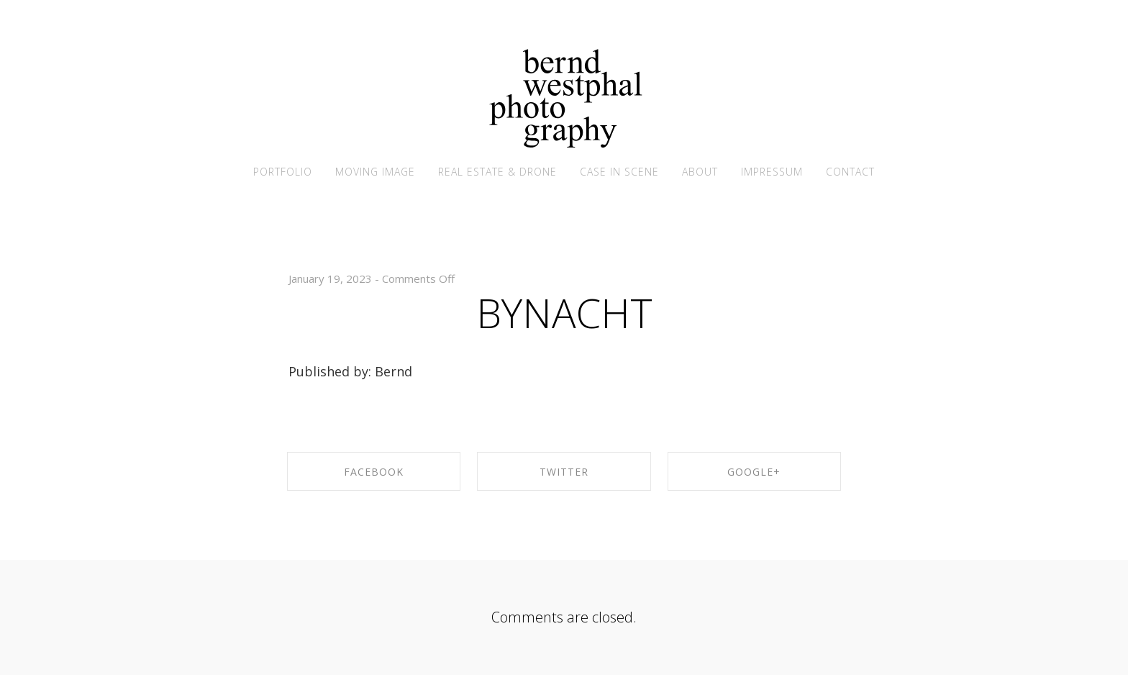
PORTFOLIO (282, 171)
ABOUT (700, 171)
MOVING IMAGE (375, 171)
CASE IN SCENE (619, 171)
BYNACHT (564, 312)
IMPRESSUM (772, 171)
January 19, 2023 (330, 278)
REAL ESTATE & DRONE (497, 171)
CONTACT (850, 171)
